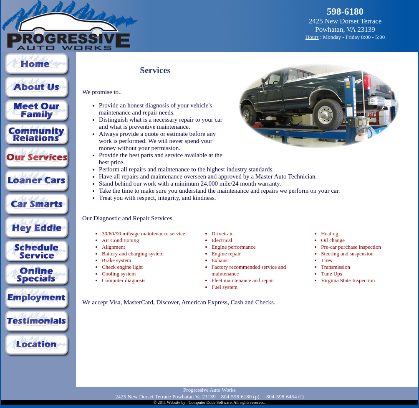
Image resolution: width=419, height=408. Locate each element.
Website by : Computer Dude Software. (200, 402)
